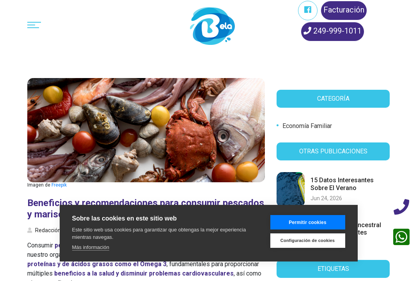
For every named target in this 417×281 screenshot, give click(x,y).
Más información (90, 247)
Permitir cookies (308, 222)
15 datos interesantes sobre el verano (342, 183)
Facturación (343, 9)
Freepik (59, 185)
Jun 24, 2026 (326, 198)
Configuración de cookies (307, 240)
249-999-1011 (332, 31)
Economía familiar (307, 126)
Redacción (44, 230)
